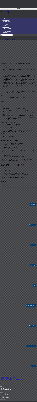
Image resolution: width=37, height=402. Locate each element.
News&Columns (6, 29)
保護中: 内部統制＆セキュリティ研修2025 (9, 377)
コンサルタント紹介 (7, 31)
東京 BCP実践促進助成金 (6, 376)
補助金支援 (5, 22)
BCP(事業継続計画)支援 (8, 28)
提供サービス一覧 (6, 21)
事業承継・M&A (6, 27)
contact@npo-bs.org (8, 14)
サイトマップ (3, 400)
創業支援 (4, 25)
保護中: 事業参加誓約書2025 (7, 378)
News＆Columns (3, 396)
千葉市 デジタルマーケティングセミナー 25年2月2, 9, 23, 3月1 (13, 379)
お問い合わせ (5, 32)
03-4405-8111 (6, 11)
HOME (4, 18)
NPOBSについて (6, 20)
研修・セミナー (6, 24)
